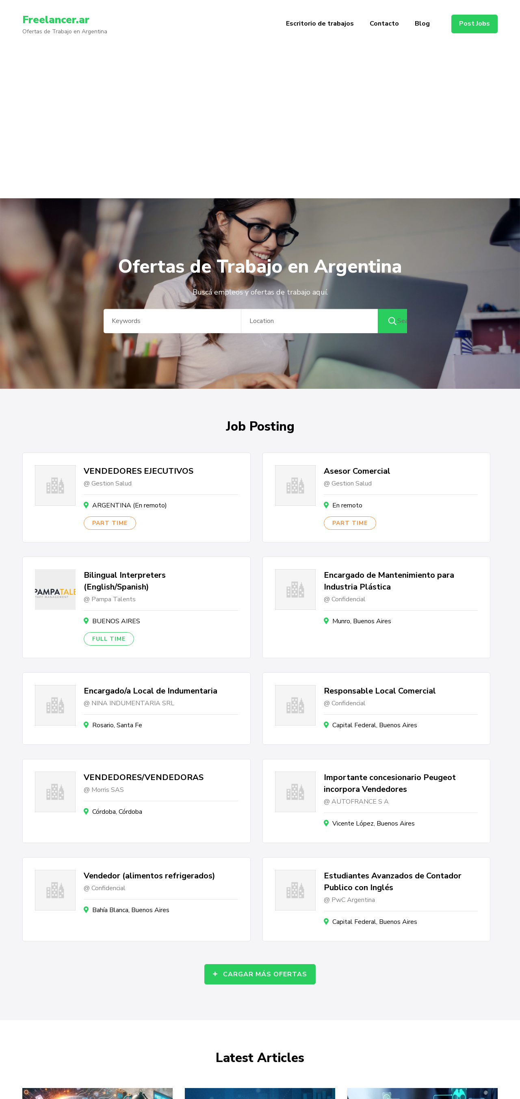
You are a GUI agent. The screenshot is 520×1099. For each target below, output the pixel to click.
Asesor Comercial (357, 471)
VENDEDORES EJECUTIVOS (138, 471)
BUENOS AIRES (116, 621)
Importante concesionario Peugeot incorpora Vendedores (390, 783)
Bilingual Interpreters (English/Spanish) (125, 581)
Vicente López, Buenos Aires (373, 823)
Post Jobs (474, 23)
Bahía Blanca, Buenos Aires (130, 910)
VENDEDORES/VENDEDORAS (144, 777)
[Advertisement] (260, 137)
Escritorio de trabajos (320, 23)
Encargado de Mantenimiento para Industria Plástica (389, 581)
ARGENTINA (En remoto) (129, 505)
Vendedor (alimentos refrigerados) (149, 875)
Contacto (384, 23)
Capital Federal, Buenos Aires (374, 725)
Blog (422, 23)
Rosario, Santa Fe (117, 725)
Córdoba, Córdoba (117, 811)
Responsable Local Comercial (380, 690)
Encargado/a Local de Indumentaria (150, 690)
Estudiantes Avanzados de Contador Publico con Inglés (393, 881)
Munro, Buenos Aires (361, 621)
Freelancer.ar (58, 19)
